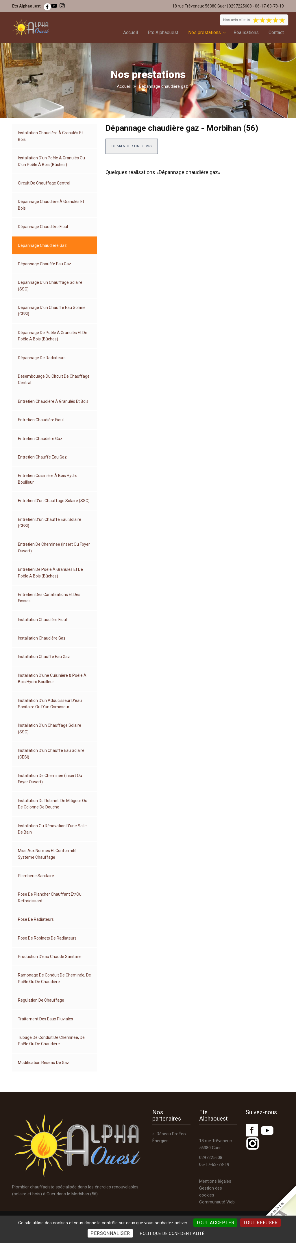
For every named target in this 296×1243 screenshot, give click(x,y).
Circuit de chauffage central (44, 183)
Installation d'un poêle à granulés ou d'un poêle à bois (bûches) (51, 161)
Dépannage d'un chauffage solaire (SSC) (50, 285)
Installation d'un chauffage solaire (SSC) (49, 728)
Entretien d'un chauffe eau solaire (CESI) (49, 522)
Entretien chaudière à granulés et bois (53, 401)
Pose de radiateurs (36, 919)
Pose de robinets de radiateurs (47, 938)
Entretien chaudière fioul (41, 420)
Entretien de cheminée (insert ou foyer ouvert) (54, 547)
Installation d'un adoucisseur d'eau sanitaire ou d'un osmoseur (50, 703)
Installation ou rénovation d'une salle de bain (52, 828)
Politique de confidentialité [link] (172, 1233)
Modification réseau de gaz (43, 1062)
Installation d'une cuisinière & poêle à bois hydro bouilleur (52, 678)
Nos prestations (204, 32)
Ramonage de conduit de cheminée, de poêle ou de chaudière (54, 978)
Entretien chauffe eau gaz (42, 457)
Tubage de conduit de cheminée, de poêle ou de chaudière (51, 1040)
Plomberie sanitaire (36, 875)
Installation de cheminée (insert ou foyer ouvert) (50, 778)
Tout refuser (260, 1222)
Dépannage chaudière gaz (42, 245)
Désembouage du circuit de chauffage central (54, 379)
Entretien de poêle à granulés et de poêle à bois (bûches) (50, 572)
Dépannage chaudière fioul (43, 226)
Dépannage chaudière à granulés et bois (51, 204)
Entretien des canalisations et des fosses (49, 597)
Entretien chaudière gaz (40, 438)
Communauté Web (217, 1202)
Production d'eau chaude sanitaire (50, 956)
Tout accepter (215, 1222)
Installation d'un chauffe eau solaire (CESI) (51, 753)
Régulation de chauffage (41, 1000)
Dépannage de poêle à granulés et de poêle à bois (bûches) (52, 335)
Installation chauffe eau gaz (44, 656)
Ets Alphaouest (163, 32)
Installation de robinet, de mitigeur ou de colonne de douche (52, 803)
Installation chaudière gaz (42, 638)
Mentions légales (215, 1181)
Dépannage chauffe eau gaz (44, 264)
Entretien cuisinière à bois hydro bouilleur (47, 478)
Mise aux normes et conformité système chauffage (47, 853)
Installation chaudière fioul (42, 619)
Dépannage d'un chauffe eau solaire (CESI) (52, 310)
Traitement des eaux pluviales (45, 1019)
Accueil (130, 32)
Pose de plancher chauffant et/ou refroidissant (50, 897)
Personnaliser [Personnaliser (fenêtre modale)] (110, 1233)
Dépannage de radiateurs (42, 357)
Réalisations (246, 32)
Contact (276, 32)
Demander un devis (132, 146)
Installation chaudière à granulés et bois (50, 136)
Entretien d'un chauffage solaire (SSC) (54, 500)
